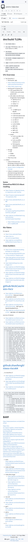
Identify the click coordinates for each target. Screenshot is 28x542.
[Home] (3, 2)
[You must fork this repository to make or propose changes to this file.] (8, 35)
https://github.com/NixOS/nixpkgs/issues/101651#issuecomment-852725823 (15, 377)
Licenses (13, 539)
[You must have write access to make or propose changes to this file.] (11, 35)
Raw (3, 31)
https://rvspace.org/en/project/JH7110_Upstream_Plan (15, 196)
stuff (12, 22)
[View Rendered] (5, 29)
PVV (19, 539)
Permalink (9, 31)
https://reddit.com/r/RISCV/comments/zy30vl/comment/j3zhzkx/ (14, 444)
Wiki (22, 539)
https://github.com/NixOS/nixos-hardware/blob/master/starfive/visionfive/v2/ (15, 463)
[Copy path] (23, 18)
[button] (10, 18)
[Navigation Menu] (25, 2)
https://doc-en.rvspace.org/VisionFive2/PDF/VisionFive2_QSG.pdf (14, 210)
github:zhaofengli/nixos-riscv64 (13, 367)
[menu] (7, 539)
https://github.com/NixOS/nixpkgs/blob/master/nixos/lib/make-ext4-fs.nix (15, 274)
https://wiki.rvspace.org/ (14, 86)
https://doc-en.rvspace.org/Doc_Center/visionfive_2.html (13, 427)
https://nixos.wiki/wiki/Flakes (13, 234)
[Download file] (24, 32)
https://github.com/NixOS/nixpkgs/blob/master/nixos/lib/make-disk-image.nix (15, 280)
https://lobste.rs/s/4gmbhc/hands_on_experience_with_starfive (15, 191)
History (19, 31)
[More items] (26, 13)
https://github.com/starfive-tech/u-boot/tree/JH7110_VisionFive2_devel (15, 300)
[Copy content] (2, 35)
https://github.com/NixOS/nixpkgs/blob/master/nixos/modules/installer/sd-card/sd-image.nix (15, 268)
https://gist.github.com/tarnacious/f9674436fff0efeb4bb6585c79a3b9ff (15, 259)
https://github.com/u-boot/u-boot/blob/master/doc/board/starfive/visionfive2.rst (14, 436)
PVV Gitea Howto (14, 540)
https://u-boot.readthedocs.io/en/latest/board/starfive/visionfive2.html (14, 454)
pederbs (8, 7)
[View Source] (2, 29)
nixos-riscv (15, 7)
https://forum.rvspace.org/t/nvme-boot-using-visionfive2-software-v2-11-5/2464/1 (13, 448)
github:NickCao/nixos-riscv (13, 287)
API (16, 539)
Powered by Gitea (7, 535)
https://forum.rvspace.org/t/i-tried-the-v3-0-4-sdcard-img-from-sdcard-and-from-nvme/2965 (14, 451)
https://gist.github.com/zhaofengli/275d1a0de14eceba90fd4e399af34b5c (15, 383)
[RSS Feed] (2, 11)
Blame (14, 31)
